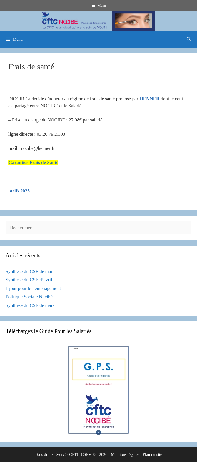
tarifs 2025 (19, 191)
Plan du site (152, 454)
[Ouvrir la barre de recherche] (189, 39)
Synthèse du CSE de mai (29, 271)
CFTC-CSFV (80, 454)
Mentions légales (125, 454)
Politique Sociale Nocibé (29, 296)
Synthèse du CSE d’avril (29, 279)
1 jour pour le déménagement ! (35, 288)
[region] (98, 21)
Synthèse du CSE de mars (30, 305)
